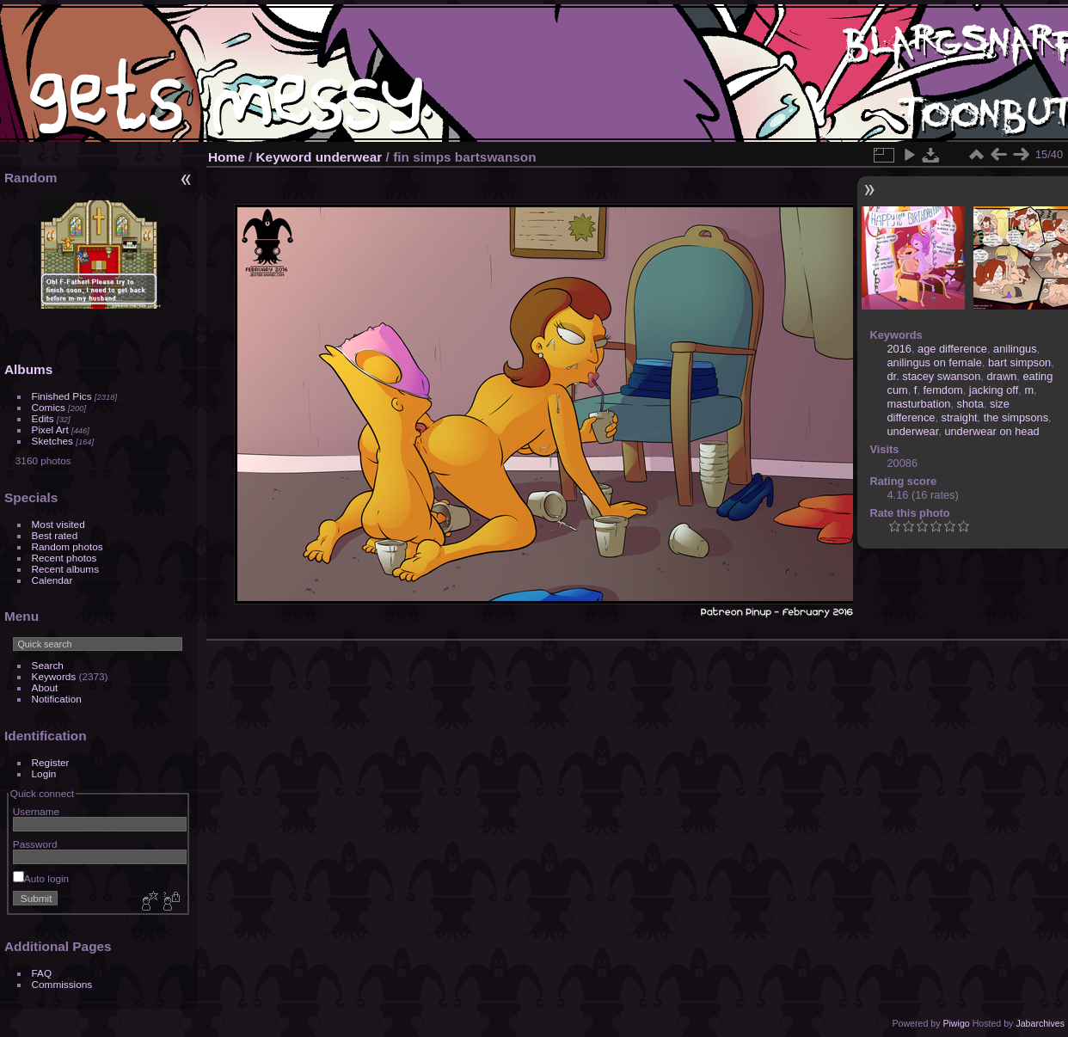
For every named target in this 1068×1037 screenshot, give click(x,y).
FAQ (42, 973)
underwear (349, 157)
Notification (57, 698)
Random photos (67, 546)
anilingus (1015, 348)
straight (960, 417)
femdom (943, 390)
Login (44, 773)
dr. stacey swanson (934, 376)
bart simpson (1019, 362)
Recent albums (65, 568)
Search (48, 665)
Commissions (62, 984)
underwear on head (991, 431)
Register (51, 762)
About (45, 687)
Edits (43, 418)
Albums (28, 369)
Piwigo (955, 1023)
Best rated (55, 535)
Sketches (52, 440)
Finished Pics (62, 396)
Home (226, 157)
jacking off (993, 390)
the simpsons (1016, 417)
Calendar (52, 580)
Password (35, 844)
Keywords (54, 676)
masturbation (919, 403)
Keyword (284, 157)
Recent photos (64, 557)
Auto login (41, 878)
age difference (952, 348)
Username (36, 811)
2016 (899, 348)
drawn (1001, 376)
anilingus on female (934, 362)
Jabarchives (1040, 1023)
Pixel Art (50, 429)
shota (970, 403)
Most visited (58, 524)
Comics (48, 407)
